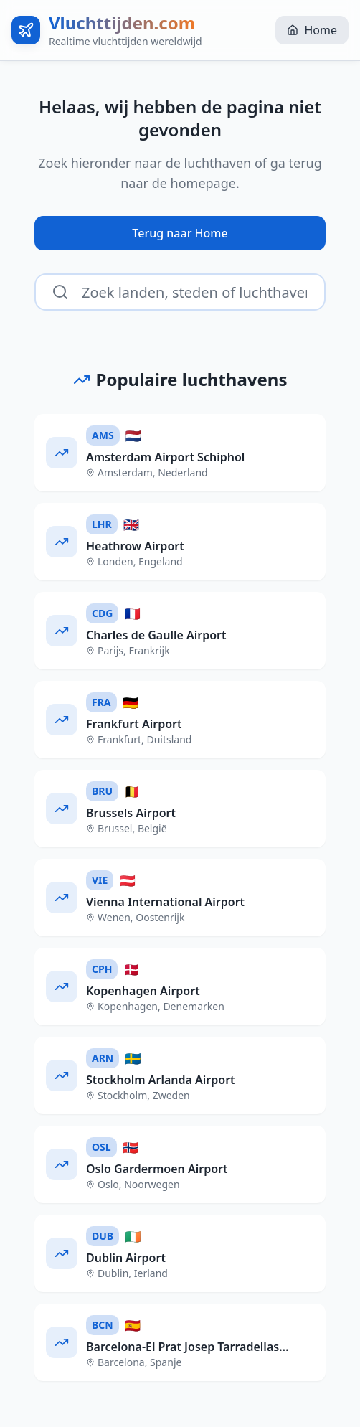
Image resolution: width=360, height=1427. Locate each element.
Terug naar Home (179, 233)
